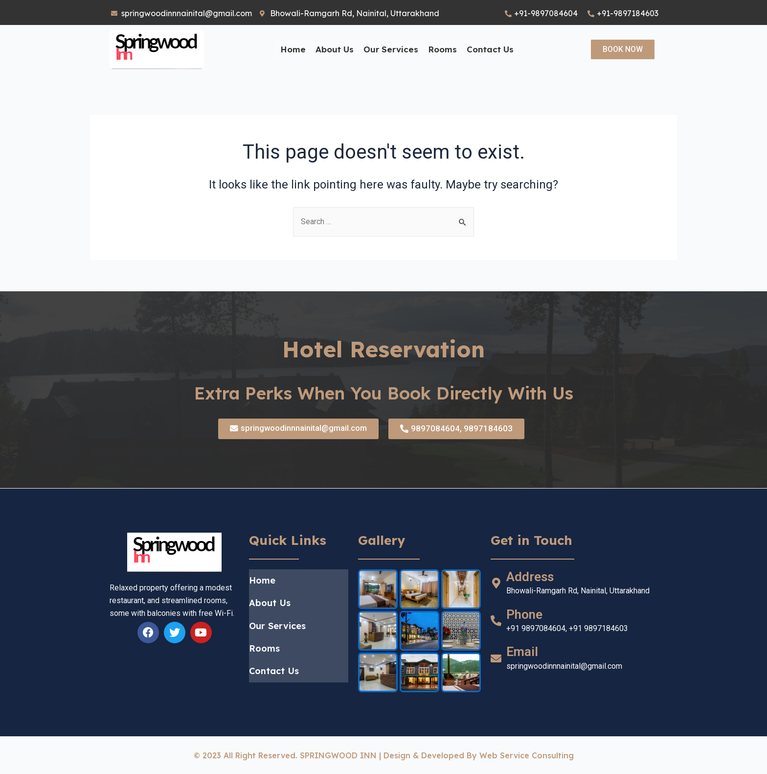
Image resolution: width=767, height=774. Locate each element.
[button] (622, 49)
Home (293, 49)
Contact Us (490, 49)
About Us (335, 49)
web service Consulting (526, 755)
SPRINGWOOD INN (338, 755)
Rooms (442, 49)
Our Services (390, 49)
